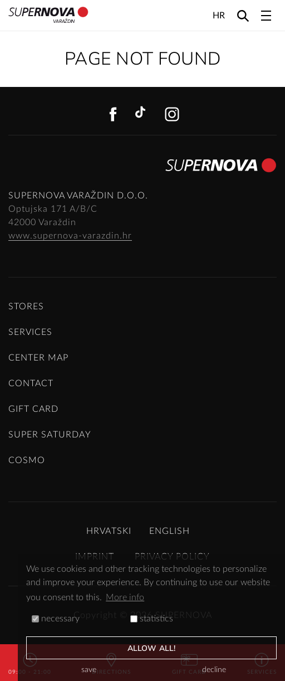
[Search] (242, 15)
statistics (151, 618)
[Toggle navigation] (266, 15)
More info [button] (125, 597)
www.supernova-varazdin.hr (70, 235)
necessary (56, 618)
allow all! (151, 648)
